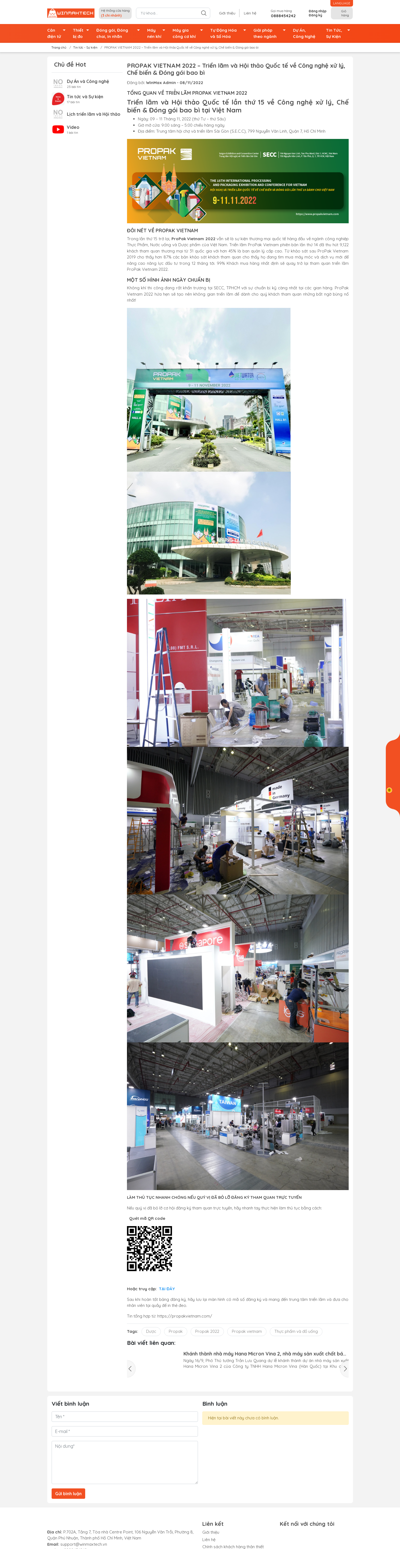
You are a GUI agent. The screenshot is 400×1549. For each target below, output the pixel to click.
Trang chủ (57, 47)
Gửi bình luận (68, 1493)
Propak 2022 (207, 1331)
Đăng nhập (318, 11)
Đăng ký (315, 15)
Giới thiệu (232, 13)
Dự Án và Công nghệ (88, 81)
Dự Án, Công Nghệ (304, 33)
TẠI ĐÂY (167, 1288)
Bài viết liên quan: (151, 1342)
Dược (151, 1331)
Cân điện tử (58, 33)
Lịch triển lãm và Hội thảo (93, 114)
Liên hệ (252, 13)
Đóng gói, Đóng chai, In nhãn (119, 33)
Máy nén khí (157, 33)
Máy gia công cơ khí (189, 33)
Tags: (132, 1331)
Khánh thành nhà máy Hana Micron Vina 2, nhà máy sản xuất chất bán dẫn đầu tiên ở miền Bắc (264, 1354)
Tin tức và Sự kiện (85, 96)
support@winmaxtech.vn (82, 1544)
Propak (176, 1331)
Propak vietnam (247, 1331)
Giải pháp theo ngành (271, 33)
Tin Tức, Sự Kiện (339, 33)
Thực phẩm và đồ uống (296, 1331)
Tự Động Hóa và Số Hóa (229, 33)
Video (73, 127)
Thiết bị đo (82, 33)
